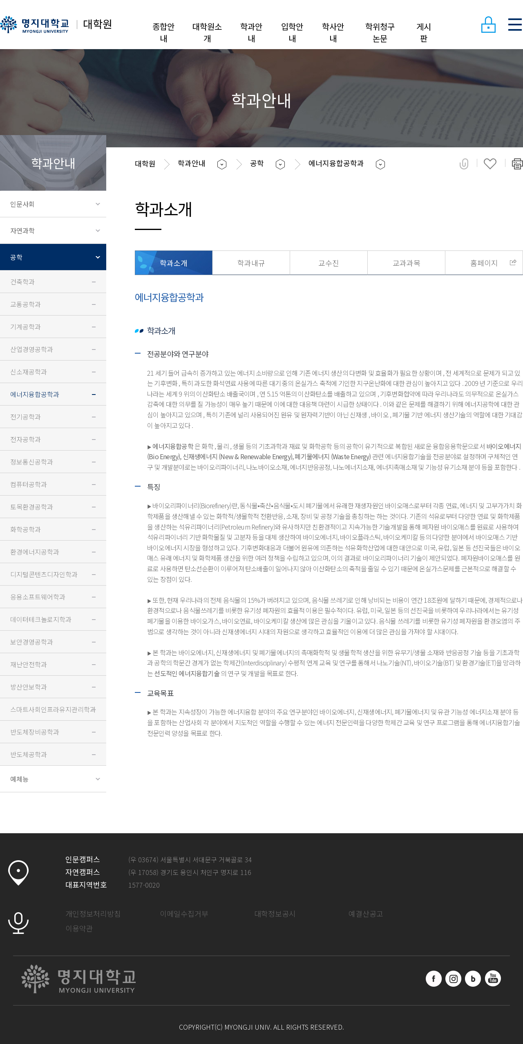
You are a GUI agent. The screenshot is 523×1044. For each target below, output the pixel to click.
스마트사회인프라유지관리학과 (53, 709)
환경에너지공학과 (34, 552)
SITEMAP (515, 24)
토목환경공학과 (31, 507)
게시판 (423, 32)
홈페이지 (484, 262)
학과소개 (174, 262)
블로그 (473, 978)
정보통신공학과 (31, 462)
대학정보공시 (275, 913)
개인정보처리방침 (93, 913)
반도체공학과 (28, 754)
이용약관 (79, 928)
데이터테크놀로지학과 (41, 619)
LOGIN (488, 24)
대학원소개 (207, 32)
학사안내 (333, 32)
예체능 (19, 779)
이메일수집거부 (184, 913)
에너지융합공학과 (34, 394)
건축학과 (22, 281)
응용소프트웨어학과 (37, 597)
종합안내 (163, 32)
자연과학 (22, 230)
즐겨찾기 (490, 164)
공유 (464, 164)
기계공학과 (25, 326)
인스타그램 (453, 978)
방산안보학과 (28, 687)
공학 (16, 257)
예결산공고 (366, 913)
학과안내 (251, 32)
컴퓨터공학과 (28, 484)
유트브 (493, 978)
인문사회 (22, 204)
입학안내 (292, 32)
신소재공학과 (28, 372)
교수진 (328, 262)
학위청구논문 (380, 32)
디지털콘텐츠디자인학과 (44, 574)
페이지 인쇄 (517, 164)
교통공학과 (25, 304)
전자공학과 (25, 439)
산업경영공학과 (31, 349)
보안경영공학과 (31, 642)
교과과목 (406, 262)
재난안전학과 (28, 664)
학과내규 (251, 262)
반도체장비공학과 (34, 732)
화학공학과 (25, 529)
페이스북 (434, 978)
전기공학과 (25, 417)
